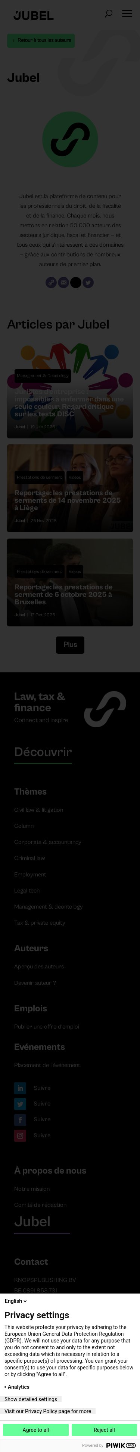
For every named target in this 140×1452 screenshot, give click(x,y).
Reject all (104, 1430)
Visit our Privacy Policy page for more (47, 1411)
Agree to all (36, 1430)
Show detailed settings (30, 1399)
